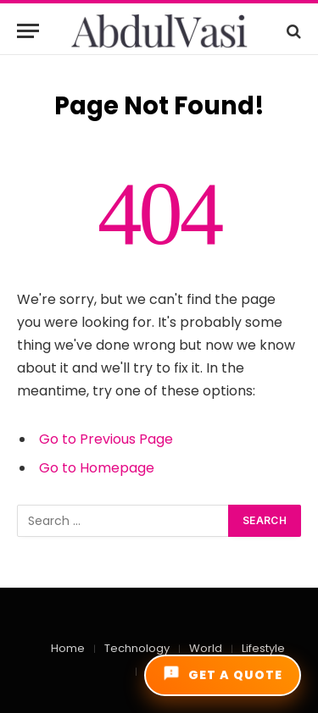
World (205, 648)
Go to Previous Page (106, 439)
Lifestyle (263, 648)
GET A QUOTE (222, 674)
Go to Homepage (96, 468)
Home (68, 648)
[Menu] (28, 31)
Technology (137, 648)
